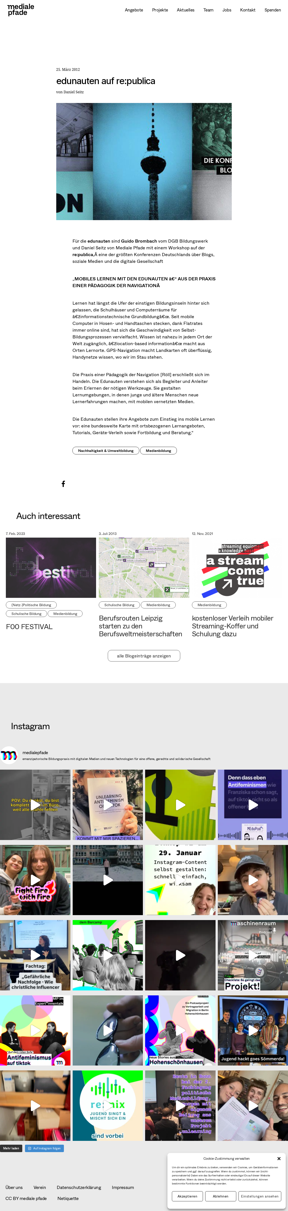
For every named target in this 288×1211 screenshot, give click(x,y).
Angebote (134, 10)
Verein (40, 1187)
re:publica (82, 254)
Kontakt (247, 10)
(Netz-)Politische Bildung (31, 605)
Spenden (273, 10)
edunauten (99, 240)
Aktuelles (185, 10)
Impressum (123, 1187)
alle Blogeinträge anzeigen (144, 655)
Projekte (160, 10)
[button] (279, 1158)
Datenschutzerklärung (79, 1187)
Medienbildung (158, 450)
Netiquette (68, 1198)
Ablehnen (221, 1196)
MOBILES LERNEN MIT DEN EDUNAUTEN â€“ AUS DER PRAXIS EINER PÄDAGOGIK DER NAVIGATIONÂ (144, 282)
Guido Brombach (139, 240)
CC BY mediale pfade (26, 1198)
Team (208, 10)
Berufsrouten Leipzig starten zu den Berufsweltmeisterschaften (140, 625)
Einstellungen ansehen (260, 1196)
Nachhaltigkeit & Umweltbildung (106, 450)
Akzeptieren (188, 1196)
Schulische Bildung (26, 613)
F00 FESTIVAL (29, 626)
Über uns (14, 1187)
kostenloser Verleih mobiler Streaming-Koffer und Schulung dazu (232, 625)
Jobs (227, 10)
